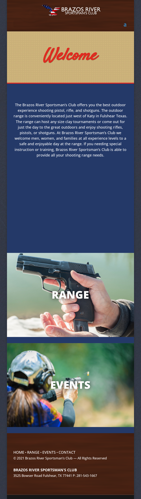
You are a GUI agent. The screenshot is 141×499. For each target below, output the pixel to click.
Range (33, 452)
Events (49, 452)
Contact (67, 452)
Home (18, 452)
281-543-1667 (86, 475)
